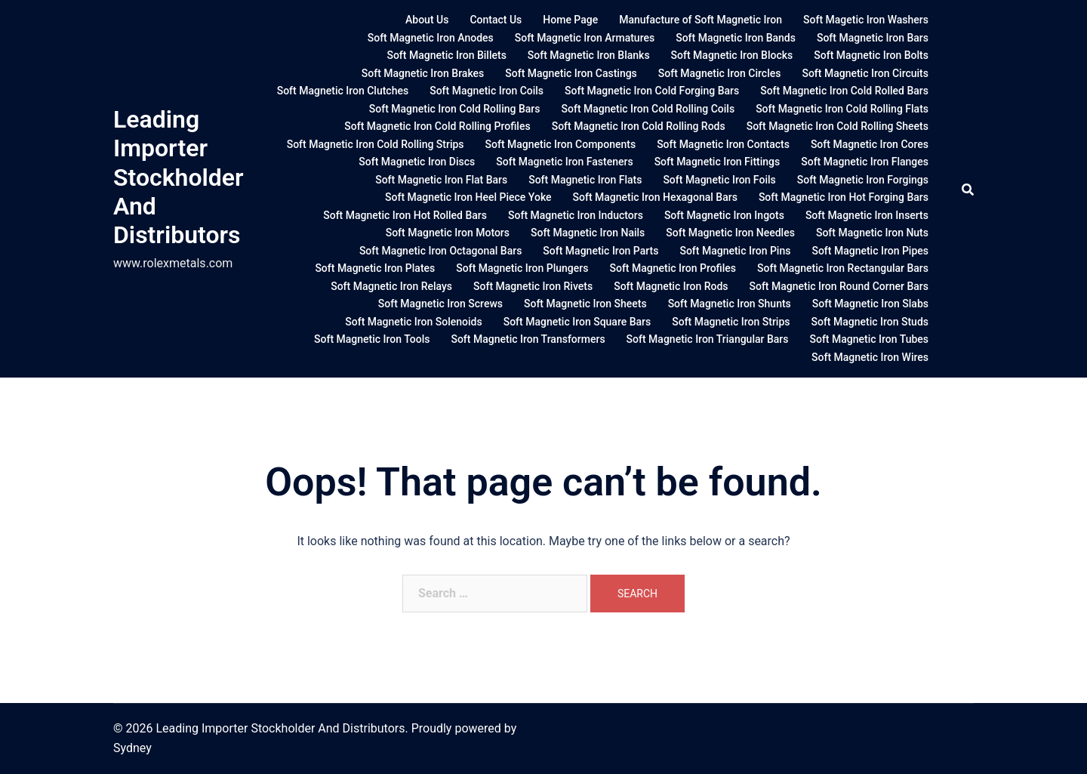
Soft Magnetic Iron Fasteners (564, 162)
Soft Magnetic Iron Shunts (729, 304)
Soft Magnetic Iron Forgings (862, 180)
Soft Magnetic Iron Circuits (865, 73)
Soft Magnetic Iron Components (560, 144)
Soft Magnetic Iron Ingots (724, 215)
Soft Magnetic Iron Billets (446, 55)
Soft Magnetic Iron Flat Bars (441, 180)
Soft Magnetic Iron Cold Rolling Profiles (437, 126)
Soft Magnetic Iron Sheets (585, 304)
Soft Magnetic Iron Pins (734, 251)
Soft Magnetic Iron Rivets (533, 286)
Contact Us (496, 20)
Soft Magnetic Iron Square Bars (577, 322)
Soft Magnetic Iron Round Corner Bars (839, 286)
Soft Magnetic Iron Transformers (528, 339)
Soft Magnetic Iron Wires (869, 357)
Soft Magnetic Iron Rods (671, 286)
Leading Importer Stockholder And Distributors (178, 177)
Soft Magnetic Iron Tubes (869, 339)
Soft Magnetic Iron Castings (571, 73)
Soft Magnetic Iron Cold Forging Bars (652, 91)
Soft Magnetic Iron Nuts (872, 233)
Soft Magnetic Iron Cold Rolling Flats (842, 109)
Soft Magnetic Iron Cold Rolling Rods (638, 126)
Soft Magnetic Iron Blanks (589, 55)
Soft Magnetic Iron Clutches (342, 91)
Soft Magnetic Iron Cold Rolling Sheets (837, 126)
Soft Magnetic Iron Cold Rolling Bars (454, 109)
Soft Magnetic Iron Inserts (866, 215)
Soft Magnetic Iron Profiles (672, 268)
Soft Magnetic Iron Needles (730, 233)
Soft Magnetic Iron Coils (487, 91)
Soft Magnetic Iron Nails (588, 233)
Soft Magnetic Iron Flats (585, 180)
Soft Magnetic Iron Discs (417, 162)
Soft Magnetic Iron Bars (872, 38)
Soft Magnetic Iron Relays (391, 286)
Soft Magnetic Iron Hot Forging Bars (843, 197)
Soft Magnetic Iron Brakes (423, 73)
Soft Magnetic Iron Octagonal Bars (440, 251)
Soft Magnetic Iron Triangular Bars (708, 339)
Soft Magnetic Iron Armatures (584, 38)
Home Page (570, 20)
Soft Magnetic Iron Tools (372, 339)
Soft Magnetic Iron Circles (719, 73)
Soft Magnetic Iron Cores (869, 144)
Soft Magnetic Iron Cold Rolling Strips (375, 144)
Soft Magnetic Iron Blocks (732, 55)
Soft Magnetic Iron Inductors (575, 215)
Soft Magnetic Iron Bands (736, 38)
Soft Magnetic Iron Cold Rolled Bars (844, 91)
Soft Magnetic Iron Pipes (869, 251)
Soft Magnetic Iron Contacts (723, 144)
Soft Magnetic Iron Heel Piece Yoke (468, 197)
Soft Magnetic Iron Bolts (871, 55)
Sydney (132, 748)
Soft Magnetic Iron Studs (869, 322)
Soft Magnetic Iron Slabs (870, 304)
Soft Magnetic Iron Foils (719, 180)
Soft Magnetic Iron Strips (731, 322)
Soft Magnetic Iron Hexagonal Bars (655, 197)
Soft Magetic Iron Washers (865, 20)
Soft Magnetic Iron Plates (375, 268)
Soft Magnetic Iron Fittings (717, 162)
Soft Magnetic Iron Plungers (522, 268)
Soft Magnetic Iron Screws (440, 304)
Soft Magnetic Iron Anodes (431, 38)
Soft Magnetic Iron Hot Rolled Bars (405, 215)
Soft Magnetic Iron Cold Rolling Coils (648, 109)
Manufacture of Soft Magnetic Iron (700, 20)
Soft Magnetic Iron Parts (600, 251)
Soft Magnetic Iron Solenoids (413, 322)
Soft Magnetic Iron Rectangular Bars (842, 268)
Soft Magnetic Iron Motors (448, 233)
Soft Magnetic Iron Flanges (864, 162)
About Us (426, 20)
